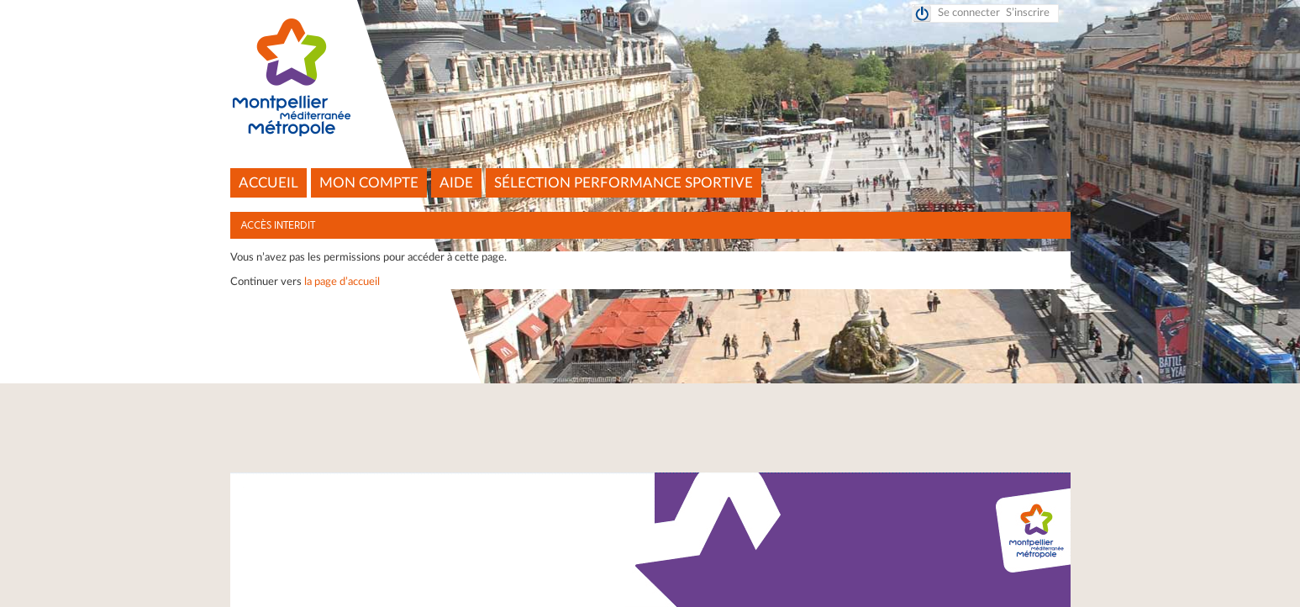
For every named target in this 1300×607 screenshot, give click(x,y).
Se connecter (969, 13)
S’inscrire (1028, 13)
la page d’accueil (342, 282)
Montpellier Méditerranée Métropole (650, 78)
